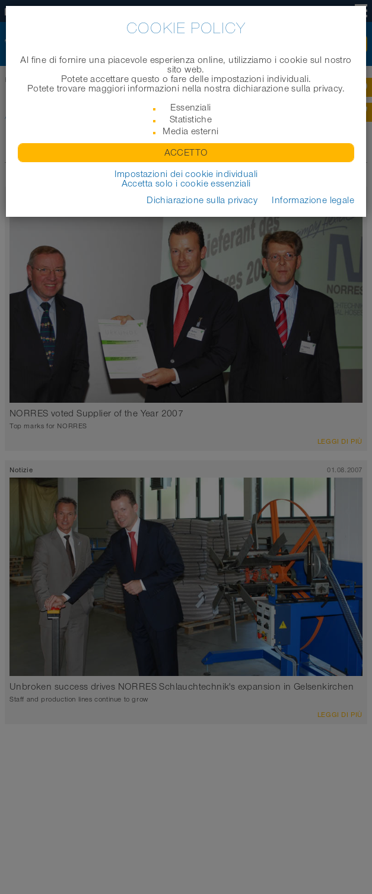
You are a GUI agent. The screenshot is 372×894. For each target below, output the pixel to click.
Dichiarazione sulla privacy (202, 200)
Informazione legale (313, 200)
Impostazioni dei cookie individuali (186, 174)
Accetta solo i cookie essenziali (186, 183)
